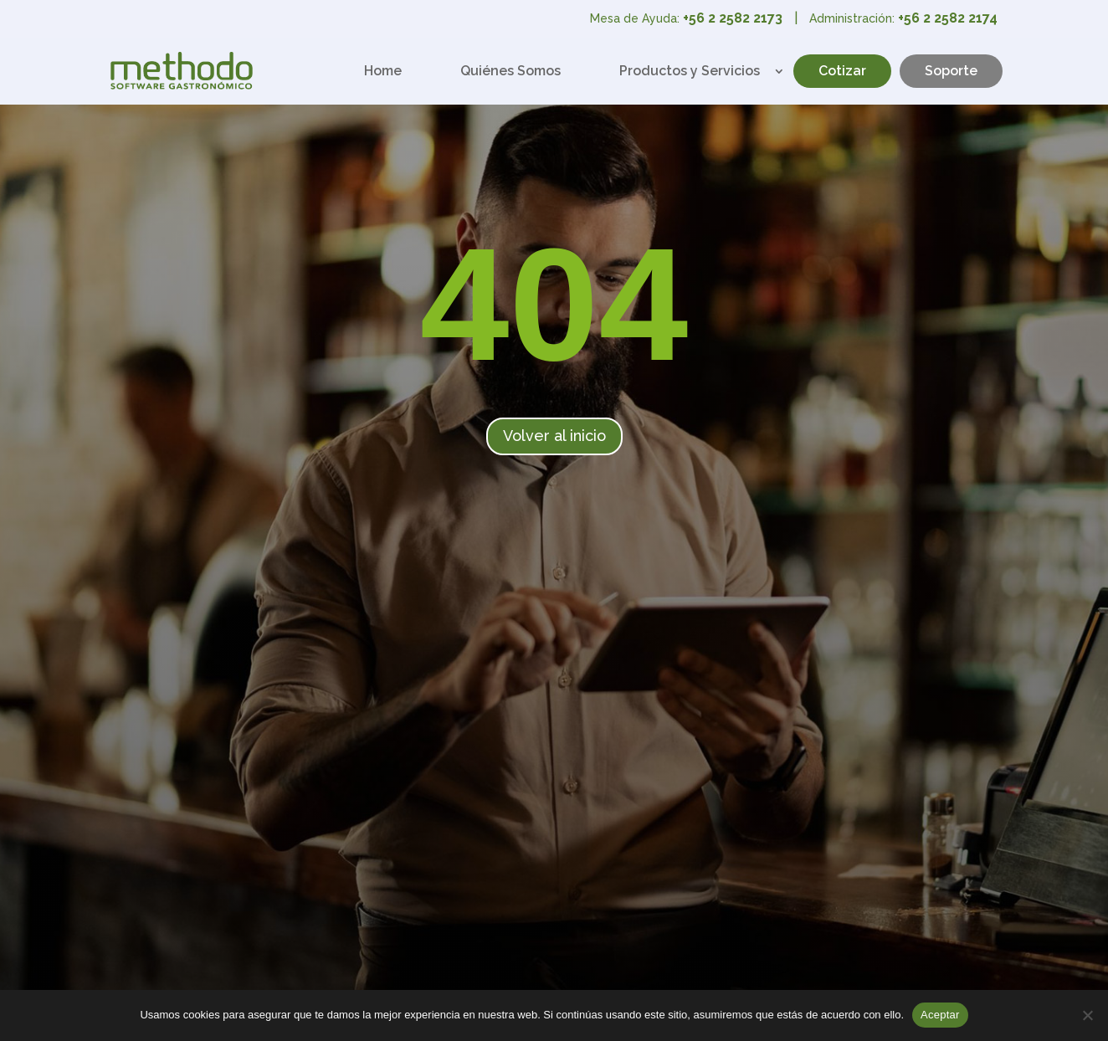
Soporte (951, 71)
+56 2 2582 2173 (732, 18)
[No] (1087, 1015)
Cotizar (842, 71)
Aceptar (940, 1014)
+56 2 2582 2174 (948, 18)
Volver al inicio (554, 435)
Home (383, 71)
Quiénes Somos (510, 71)
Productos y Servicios (689, 71)
